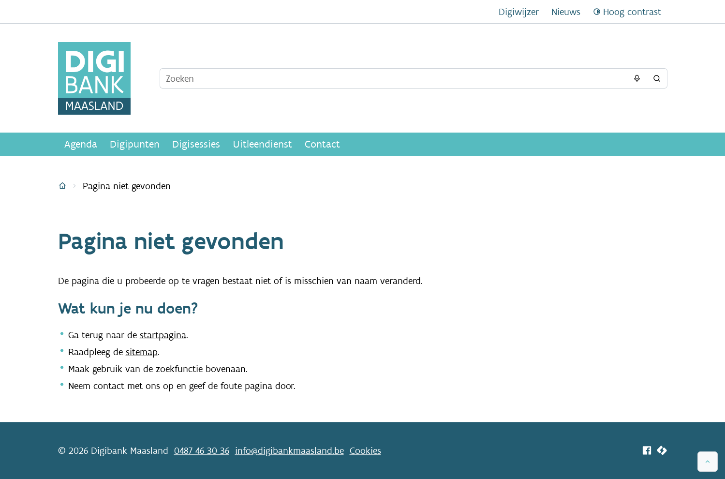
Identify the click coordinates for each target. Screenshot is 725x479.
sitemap (142, 352)
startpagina (163, 335)
